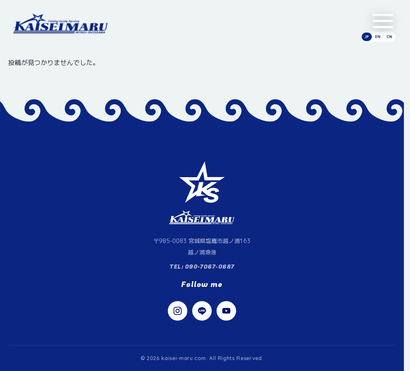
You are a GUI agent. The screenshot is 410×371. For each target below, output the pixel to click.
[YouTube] (226, 311)
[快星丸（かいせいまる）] (60, 23)
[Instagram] (177, 311)
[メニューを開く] (383, 21)
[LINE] (202, 311)
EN (377, 36)
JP (366, 36)
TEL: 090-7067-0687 (201, 267)
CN (389, 36)
